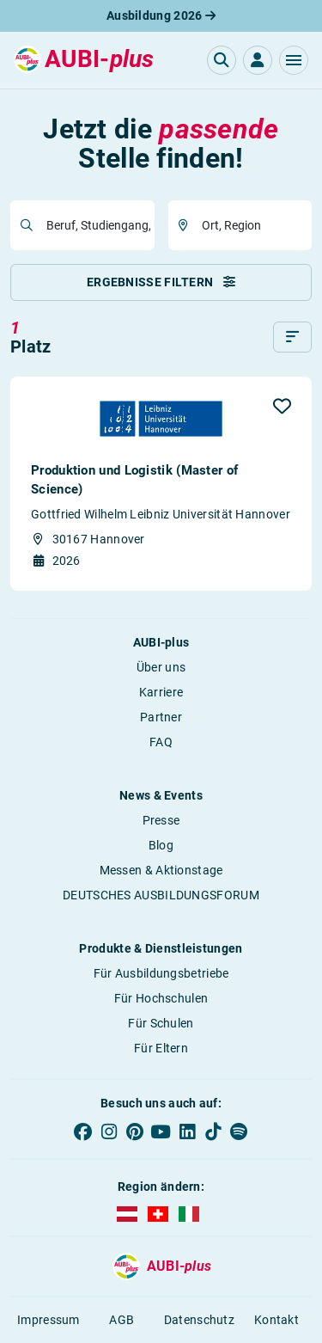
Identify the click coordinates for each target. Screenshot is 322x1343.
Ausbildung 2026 (161, 15)
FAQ (161, 742)
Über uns (161, 667)
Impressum (48, 1320)
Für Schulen (160, 1023)
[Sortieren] (292, 337)
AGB (121, 1320)
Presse (161, 820)
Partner (161, 717)
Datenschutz (199, 1320)
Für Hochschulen (161, 998)
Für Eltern (161, 1048)
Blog (161, 845)
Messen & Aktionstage (161, 870)
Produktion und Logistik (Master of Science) (134, 480)
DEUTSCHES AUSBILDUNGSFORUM (161, 895)
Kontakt (276, 1320)
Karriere (161, 692)
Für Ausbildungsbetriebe (161, 973)
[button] (293, 60)
